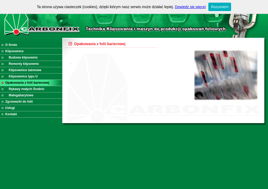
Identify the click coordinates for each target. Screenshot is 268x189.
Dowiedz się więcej (190, 7)
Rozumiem (219, 7)
